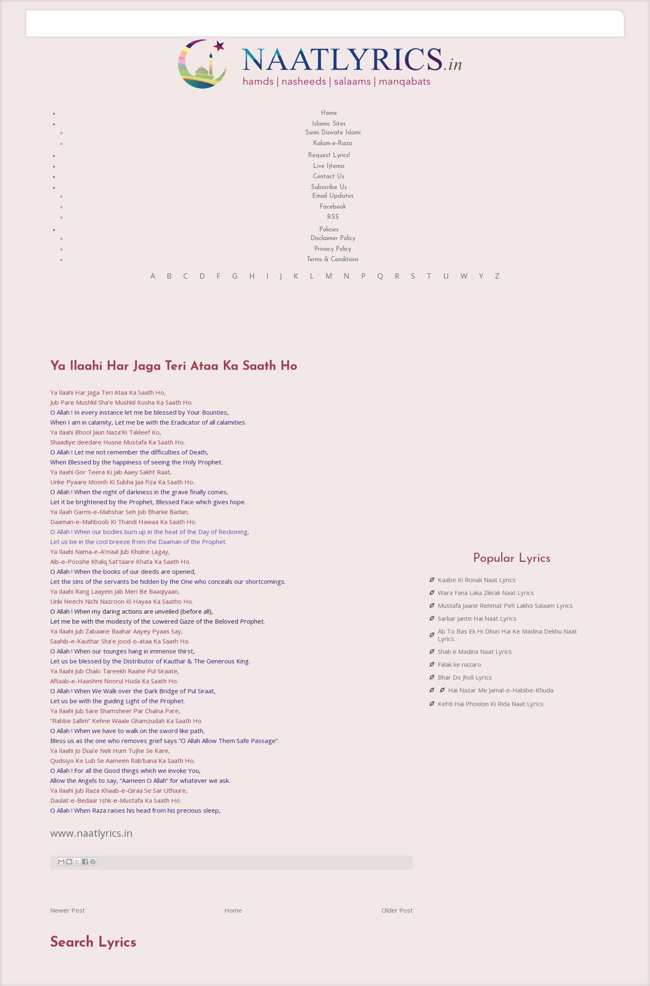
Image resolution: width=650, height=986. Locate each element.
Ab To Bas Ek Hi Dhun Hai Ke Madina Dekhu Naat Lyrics (507, 634)
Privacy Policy (332, 249)
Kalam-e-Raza (332, 144)
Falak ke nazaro (459, 664)
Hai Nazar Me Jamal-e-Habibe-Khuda (500, 690)
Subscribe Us (329, 188)
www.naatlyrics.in (91, 833)
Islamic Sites (329, 124)
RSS (333, 217)
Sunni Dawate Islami (333, 133)
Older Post (397, 910)
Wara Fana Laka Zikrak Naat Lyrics (486, 592)
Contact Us (328, 177)
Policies (329, 230)
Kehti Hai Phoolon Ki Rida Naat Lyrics (490, 703)
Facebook (333, 207)
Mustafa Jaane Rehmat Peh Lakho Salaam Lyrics (505, 605)
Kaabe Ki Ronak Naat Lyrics (477, 579)
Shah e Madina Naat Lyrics (475, 651)
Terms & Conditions (333, 260)
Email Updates (333, 196)
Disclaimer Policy (332, 239)
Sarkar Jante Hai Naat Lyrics (477, 618)
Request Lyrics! (329, 156)
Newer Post (67, 910)
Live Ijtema (328, 166)
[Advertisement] (232, 314)
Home (329, 113)
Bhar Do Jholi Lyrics (465, 677)
